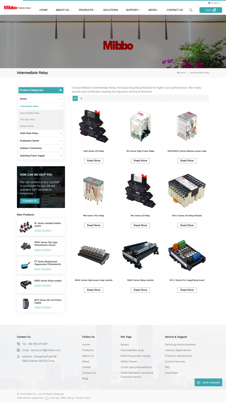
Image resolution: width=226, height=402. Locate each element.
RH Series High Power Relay (140, 151)
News (152, 9)
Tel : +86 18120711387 (34, 343)
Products (86, 9)
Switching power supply (135, 355)
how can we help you (36, 175)
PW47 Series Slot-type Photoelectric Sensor (45, 243)
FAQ (167, 367)
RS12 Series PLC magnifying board (187, 280)
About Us (62, 9)
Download (171, 372)
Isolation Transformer (31, 148)
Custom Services (175, 361)
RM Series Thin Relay (93, 215)
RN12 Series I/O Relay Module (187, 215)
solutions (110, 9)
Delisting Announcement (180, 344)
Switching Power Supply (32, 155)
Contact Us (175, 9)
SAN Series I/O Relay (93, 151)
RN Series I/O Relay (140, 215)
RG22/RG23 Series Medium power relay (187, 151)
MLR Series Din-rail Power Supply (48, 301)
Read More (93, 160)
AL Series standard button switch (47, 224)
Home (44, 9)
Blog (85, 378)
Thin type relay (27, 119)
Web (210, 10)
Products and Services (178, 355)
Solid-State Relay (29, 133)
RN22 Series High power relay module (93, 280)
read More (42, 230)
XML (63, 398)
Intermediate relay (132, 350)
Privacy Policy (83, 398)
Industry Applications (178, 350)
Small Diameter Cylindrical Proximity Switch (137, 374)
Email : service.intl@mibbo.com (41, 350)
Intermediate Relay (29, 106)
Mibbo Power (129, 361)
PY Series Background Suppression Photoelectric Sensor (47, 263)
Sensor (23, 99)
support (132, 9)
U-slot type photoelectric (136, 367)
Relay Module (27, 126)
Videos (86, 367)
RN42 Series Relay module (48, 280)
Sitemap (54, 398)
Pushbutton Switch (29, 140)
